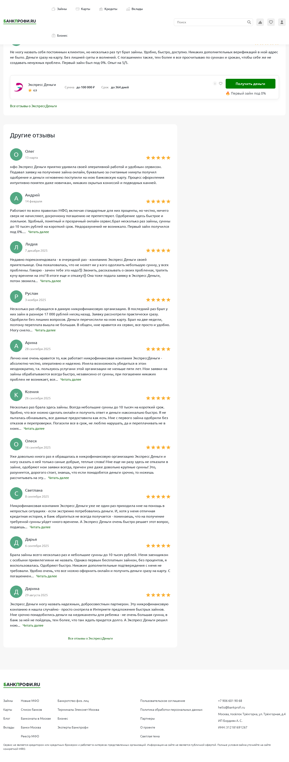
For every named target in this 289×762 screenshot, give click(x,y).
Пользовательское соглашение (162, 699)
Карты (83, 9)
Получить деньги (250, 84)
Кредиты (108, 9)
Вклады (134, 9)
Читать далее (39, 232)
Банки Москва (31, 726)
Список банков (31, 708)
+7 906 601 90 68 (230, 699)
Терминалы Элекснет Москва (78, 708)
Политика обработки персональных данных (171, 708)
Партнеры (147, 717)
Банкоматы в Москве (36, 717)
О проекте (147, 726)
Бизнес (60, 35)
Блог (6, 717)
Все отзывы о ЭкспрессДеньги (35, 106)
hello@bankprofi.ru (231, 706)
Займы (59, 9)
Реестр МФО (30, 735)
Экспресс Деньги (42, 85)
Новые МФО (30, 699)
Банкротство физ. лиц (73, 699)
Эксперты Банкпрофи (73, 726)
